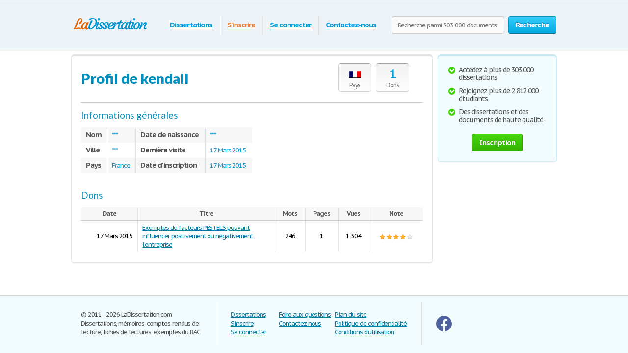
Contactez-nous (351, 24)
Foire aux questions (305, 314)
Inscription (497, 142)
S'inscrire (241, 24)
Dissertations (191, 24)
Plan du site (350, 314)
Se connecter (291, 24)
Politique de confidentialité (371, 323)
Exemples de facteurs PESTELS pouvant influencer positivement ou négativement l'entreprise (197, 236)
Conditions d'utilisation (364, 332)
